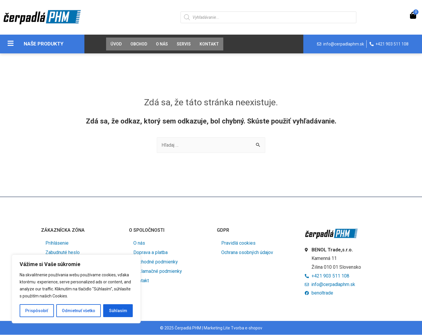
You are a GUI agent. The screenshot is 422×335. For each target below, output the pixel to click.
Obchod (138, 44)
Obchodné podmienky (155, 262)
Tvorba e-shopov (246, 328)
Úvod (116, 44)
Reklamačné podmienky (157, 271)
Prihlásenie (57, 243)
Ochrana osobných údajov (247, 252)
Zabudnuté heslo (62, 252)
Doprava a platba (150, 252)
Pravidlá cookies (238, 243)
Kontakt (209, 44)
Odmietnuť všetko (78, 310)
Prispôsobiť (36, 310)
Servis (184, 44)
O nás (162, 44)
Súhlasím (118, 310)
